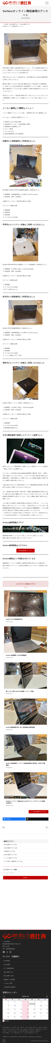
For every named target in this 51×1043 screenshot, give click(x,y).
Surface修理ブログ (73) (10, 855)
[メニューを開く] (47, 3)
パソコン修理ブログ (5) (10, 858)
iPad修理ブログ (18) (9, 851)
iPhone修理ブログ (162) (10, 844)
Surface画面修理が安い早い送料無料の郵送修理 (20, 727)
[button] (25, 551)
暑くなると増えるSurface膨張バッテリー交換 (19, 691)
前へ (4, 827)
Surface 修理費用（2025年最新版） (16, 655)
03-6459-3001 (10, 948)
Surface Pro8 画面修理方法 (14, 619)
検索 (26, 878)
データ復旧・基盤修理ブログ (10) (13, 861)
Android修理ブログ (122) (10, 848)
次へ (47, 827)
